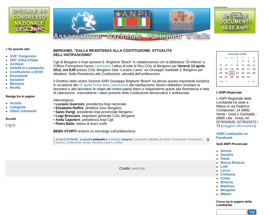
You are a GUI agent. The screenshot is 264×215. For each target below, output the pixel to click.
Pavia (224, 159)
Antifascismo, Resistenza (186, 139)
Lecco (225, 170)
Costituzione (73, 142)
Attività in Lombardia (27, 68)
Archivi (15, 103)
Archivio (17, 64)
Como (225, 178)
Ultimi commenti (23, 111)
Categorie (18, 107)
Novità (15, 88)
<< (221, 81)
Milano (225, 194)
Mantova (227, 186)
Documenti (19, 76)
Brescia (226, 182)
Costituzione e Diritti (26, 72)
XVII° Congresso (23, 56)
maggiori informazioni (238, 126)
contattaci (113, 139)
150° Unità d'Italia (24, 60)
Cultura (118, 142)
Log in (10, 125)
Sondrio (226, 155)
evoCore (138, 168)
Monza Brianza (232, 163)
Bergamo (227, 190)
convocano (103, 66)
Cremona (227, 174)
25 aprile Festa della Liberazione (103, 85)
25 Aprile (164, 139)
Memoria (17, 84)
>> (253, 81)
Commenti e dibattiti (146, 139)
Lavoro (108, 142)
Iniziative (17, 80)
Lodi (224, 167)
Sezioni (60, 142)
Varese (225, 151)
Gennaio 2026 (237, 53)
